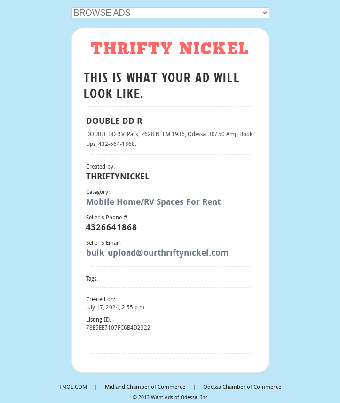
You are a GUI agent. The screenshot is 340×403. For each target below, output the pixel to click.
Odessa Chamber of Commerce (242, 387)
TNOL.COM (73, 387)
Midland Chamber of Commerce (145, 387)
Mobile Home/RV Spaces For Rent (153, 202)
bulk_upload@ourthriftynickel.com (157, 253)
